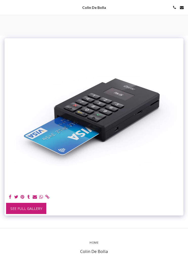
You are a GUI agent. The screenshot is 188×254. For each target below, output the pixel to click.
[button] (5, 7)
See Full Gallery (26, 208)
